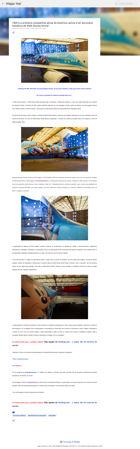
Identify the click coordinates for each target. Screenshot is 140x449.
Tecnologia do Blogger (70, 442)
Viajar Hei (13, 3)
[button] (13, 32)
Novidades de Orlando (37, 415)
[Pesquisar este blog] (127, 3)
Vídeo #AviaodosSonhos (20, 359)
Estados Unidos (19, 415)
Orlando (52, 415)
